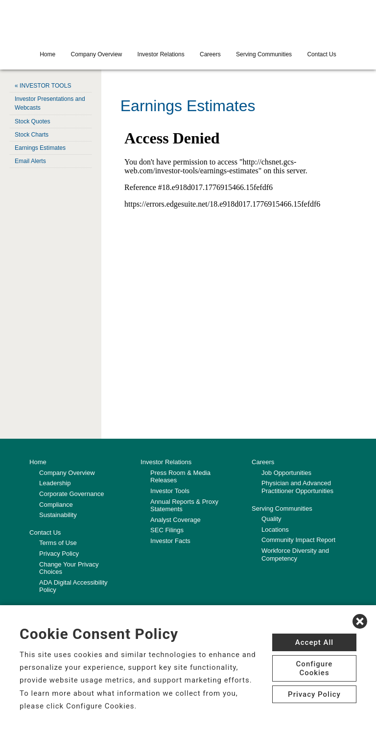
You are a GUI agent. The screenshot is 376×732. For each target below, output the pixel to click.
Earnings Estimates (40, 147)
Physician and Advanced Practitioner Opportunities (297, 487)
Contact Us (321, 54)
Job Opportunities (286, 472)
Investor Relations (161, 54)
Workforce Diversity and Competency (295, 554)
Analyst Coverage (175, 519)
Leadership (54, 483)
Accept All (314, 642)
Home (47, 54)
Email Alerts (30, 160)
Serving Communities (264, 54)
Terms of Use (58, 542)
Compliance (56, 504)
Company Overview (96, 54)
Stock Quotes (32, 121)
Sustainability (58, 515)
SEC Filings (167, 530)
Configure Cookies (314, 668)
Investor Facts (170, 540)
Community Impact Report (298, 539)
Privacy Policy (59, 553)
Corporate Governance (71, 493)
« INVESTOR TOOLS (43, 85)
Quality (271, 518)
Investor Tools (169, 491)
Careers (210, 54)
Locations (275, 529)
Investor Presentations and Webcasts (50, 103)
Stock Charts (31, 134)
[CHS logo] (188, 22)
